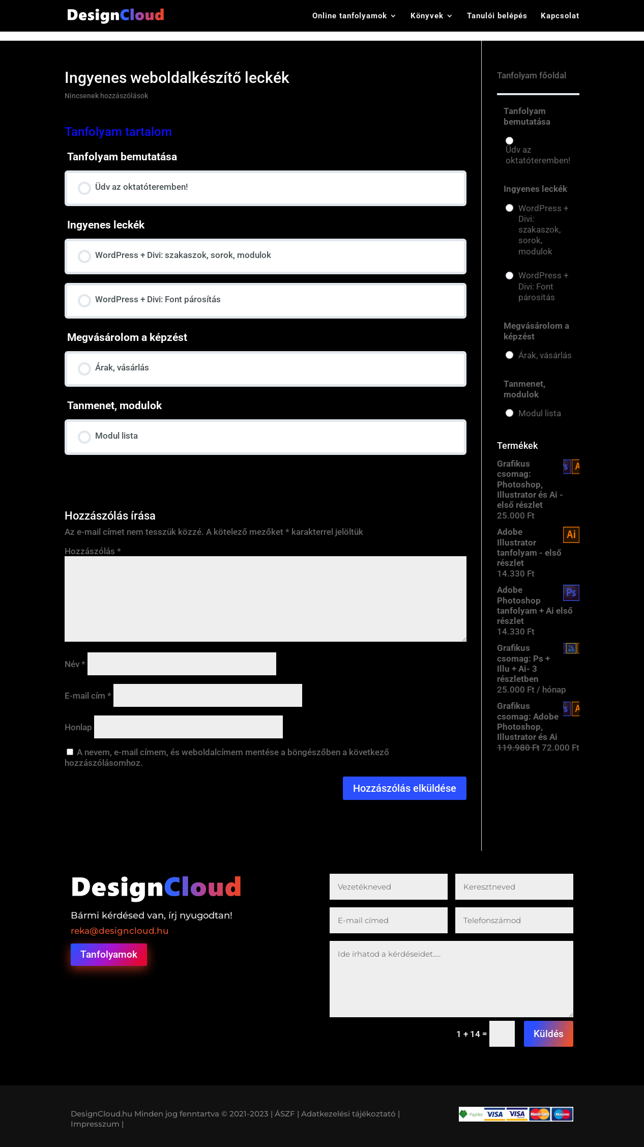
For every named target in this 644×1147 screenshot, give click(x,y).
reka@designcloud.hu (120, 931)
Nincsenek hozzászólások (106, 96)
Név (75, 664)
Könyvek (427, 16)
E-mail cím (88, 696)
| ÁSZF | (285, 1114)
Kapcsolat (560, 16)
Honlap (78, 727)
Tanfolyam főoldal (531, 75)
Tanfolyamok (108, 954)
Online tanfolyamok (349, 16)
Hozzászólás (93, 551)
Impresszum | (97, 1124)
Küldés (549, 1034)
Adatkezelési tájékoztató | (350, 1114)
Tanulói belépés (497, 16)
